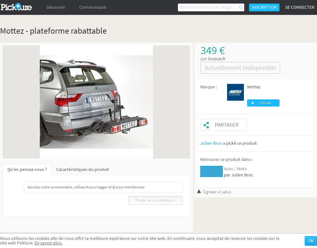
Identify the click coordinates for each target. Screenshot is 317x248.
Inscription (264, 7)
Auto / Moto (235, 169)
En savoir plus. (48, 243)
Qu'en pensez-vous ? (27, 169)
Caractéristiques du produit (82, 169)
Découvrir (56, 7)
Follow (265, 103)
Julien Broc (211, 143)
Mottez (253, 87)
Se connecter (299, 7)
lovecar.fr (217, 59)
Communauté (92, 7)
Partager (227, 125)
